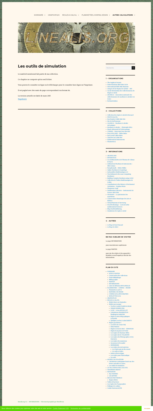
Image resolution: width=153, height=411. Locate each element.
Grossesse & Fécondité (118, 343)
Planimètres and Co (115, 290)
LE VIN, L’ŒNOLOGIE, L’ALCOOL (117, 368)
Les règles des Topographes (116, 384)
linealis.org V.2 (22, 402)
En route (113, 357)
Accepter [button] (147, 408)
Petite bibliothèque (115, 277)
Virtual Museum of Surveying (116, 203)
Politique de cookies (113, 386)
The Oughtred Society (114, 82)
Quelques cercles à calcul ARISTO (121, 320)
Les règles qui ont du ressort (121, 349)
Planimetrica (111, 141)
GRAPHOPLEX (54, 15)
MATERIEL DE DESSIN (116, 292)
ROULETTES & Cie (115, 296)
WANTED (112, 282)
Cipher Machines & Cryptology (117, 170)
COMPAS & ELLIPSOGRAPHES (118, 294)
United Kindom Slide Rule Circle (117, 84)
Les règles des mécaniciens (120, 347)
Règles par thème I (115, 322)
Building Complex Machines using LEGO (120, 178)
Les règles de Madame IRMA (120, 333)
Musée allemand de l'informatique (118, 129)
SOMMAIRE (38, 15)
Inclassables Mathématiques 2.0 (117, 172)
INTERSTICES (111, 158)
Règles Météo (113, 380)
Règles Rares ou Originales (117, 302)
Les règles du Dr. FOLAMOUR (120, 335)
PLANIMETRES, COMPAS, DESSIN (95, 15)
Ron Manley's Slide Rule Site (116, 119)
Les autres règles (117, 351)
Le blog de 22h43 (112, 227)
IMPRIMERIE (115, 345)
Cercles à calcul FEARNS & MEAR (121, 306)
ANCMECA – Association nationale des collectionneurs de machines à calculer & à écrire (121, 97)
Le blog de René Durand (115, 225)
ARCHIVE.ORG (111, 156)
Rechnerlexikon (112, 101)
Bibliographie (113, 279)
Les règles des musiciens (119, 341)
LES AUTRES (113, 376)
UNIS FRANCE (115, 327)
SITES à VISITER (114, 273)
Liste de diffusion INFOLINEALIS (119, 286)
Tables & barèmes (113, 382)
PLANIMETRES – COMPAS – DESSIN (118, 288)
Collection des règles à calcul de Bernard (120, 115)
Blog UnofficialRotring (114, 209)
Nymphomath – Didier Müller (116, 168)
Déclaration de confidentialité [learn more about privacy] (80, 408)
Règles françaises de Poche (119, 331)
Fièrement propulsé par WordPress (52, 402)
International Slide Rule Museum (118, 87)
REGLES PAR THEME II (114, 378)
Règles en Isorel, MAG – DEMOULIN (122, 329)
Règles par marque (115, 304)
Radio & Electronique (117, 353)
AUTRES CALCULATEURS (123, 15)
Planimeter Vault (112, 188)
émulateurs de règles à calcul (116, 211)
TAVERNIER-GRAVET (114, 370)
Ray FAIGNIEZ (113, 374)
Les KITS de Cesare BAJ (118, 325)
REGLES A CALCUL (69, 15)
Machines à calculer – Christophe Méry (119, 127)
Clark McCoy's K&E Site (114, 137)
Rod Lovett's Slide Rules (115, 135)
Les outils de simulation (116, 365)
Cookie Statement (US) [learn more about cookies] (61, 408)
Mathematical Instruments (116, 139)
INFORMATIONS (114, 284)
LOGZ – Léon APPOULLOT (119, 310)
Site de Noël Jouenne (114, 121)
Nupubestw (22, 99)
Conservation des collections (118, 275)
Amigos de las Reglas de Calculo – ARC (119, 89)
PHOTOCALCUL (112, 117)
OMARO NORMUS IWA (117, 308)
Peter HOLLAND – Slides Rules (117, 133)
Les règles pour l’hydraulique (120, 355)
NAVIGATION (111, 372)
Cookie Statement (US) (114, 388)
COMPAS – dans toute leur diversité (118, 131)
